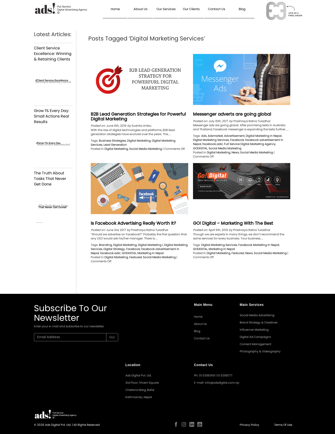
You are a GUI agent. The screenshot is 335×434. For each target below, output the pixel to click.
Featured (135, 257)
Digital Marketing (139, 140)
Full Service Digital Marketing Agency (250, 144)
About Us (141, 9)
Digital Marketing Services (211, 140)
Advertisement (234, 136)
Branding (105, 245)
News (235, 152)
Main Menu (203, 305)
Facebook (237, 140)
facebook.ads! (212, 144)
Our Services (166, 9)
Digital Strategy (114, 249)
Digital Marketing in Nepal (264, 136)
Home (115, 9)
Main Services (252, 305)
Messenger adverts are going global (232, 114)
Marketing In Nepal (150, 253)
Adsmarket (215, 136)
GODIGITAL (200, 148)
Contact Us (216, 9)
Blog (242, 9)
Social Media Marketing (145, 149)
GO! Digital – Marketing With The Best (233, 223)
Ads (203, 136)
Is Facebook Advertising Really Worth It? (133, 223)
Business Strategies (112, 140)
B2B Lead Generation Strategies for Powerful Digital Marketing (138, 116)
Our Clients (191, 9)
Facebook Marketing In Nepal (258, 245)
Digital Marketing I (150, 245)
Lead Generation (115, 145)
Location (132, 365)
